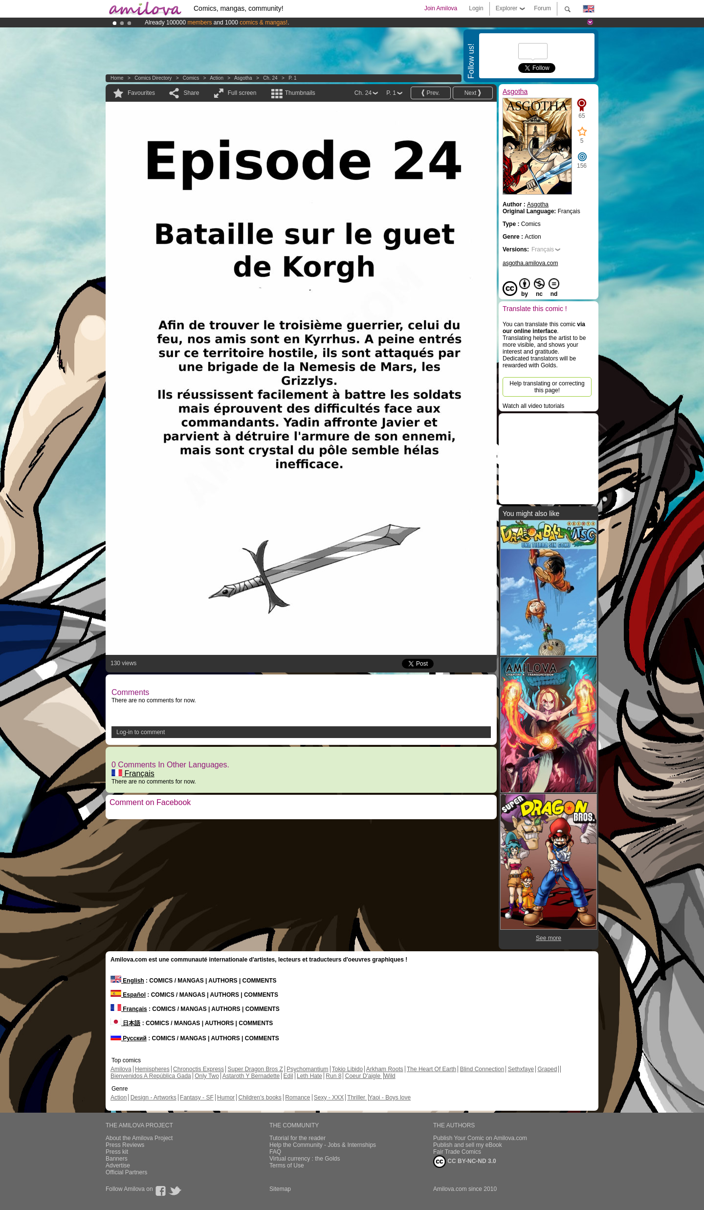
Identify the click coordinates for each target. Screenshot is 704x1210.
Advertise (118, 1165)
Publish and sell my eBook (467, 1145)
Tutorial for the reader (297, 1138)
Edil (288, 1076)
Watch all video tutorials (533, 406)
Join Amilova (440, 8)
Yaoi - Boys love (390, 1097)
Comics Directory (153, 78)
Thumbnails (300, 93)
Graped (547, 1069)
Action (216, 78)
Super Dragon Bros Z (255, 1069)
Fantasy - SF (197, 1097)
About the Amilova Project (139, 1138)
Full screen (242, 93)
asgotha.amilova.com (530, 263)
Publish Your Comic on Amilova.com (480, 1138)
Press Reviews (125, 1145)
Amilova (121, 1069)
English (127, 980)
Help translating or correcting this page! (546, 387)
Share (191, 93)
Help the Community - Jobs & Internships (322, 1145)
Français (132, 773)
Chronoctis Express (198, 1069)
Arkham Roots (384, 1069)
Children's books (259, 1097)
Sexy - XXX (329, 1097)
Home (117, 78)
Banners (117, 1158)
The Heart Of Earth (431, 1069)
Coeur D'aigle (363, 1076)
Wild (389, 1076)
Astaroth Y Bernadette (251, 1076)
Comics (191, 78)
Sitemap (280, 1189)
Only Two (207, 1076)
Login (476, 8)
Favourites (141, 93)
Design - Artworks (153, 1097)
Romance (297, 1097)
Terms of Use (286, 1165)
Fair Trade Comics (457, 1151)
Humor (226, 1097)
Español (128, 994)
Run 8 (333, 1076)
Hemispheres (152, 1069)
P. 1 (292, 78)
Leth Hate (309, 1076)
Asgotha (243, 78)
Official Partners (126, 1172)
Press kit (117, 1151)
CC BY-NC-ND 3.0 (464, 1161)
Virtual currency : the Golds (304, 1158)
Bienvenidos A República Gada (150, 1076)
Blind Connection (482, 1069)
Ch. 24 (270, 78)
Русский (128, 1038)
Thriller (357, 1097)
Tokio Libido (347, 1069)
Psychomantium (307, 1069)
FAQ (275, 1151)
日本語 (125, 1023)
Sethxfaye (521, 1069)
